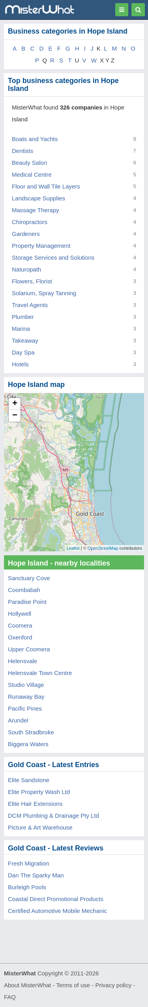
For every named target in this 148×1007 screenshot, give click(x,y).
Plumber (23, 316)
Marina (21, 328)
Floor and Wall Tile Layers (46, 186)
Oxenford (20, 637)
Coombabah (24, 589)
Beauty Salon (29, 162)
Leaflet (73, 548)
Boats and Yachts (35, 139)
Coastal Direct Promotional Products (55, 899)
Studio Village (26, 684)
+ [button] (14, 404)
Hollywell (19, 613)
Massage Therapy (35, 210)
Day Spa (23, 352)
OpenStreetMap (103, 548)
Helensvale (22, 661)
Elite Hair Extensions (35, 803)
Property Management (41, 245)
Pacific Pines (25, 708)
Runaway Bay (26, 696)
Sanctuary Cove (29, 578)
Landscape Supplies (38, 198)
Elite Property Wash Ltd (39, 791)
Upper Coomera (29, 649)
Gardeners (26, 233)
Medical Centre (32, 174)
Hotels (20, 364)
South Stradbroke (31, 732)
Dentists (22, 150)
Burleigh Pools (27, 887)
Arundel (18, 720)
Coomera (20, 625)
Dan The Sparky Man (36, 875)
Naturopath (26, 269)
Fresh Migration (28, 863)
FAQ (10, 997)
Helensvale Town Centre (40, 672)
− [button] (14, 416)
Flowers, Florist (32, 281)
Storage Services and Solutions (53, 257)
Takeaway (25, 340)
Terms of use (73, 985)
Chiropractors (29, 222)
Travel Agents (30, 305)
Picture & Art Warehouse (40, 827)
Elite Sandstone (28, 780)
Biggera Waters (28, 744)
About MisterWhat (27, 985)
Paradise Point (27, 601)
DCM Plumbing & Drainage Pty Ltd (53, 815)
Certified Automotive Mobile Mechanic (57, 910)
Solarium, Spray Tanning (44, 293)
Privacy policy (114, 985)
